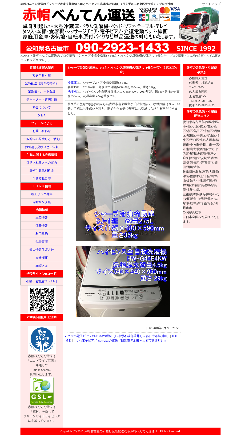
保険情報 (42, 225)
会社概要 (42, 258)
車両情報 (42, 217)
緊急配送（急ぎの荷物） (42, 83)
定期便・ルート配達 (42, 91)
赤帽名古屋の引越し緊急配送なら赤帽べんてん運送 (119, 431)
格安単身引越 (41, 75)
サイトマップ (211, 4)
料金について (41, 107)
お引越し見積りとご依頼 (42, 147)
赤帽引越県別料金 (41, 170)
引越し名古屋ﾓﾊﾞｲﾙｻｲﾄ (41, 281)
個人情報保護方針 (41, 249)
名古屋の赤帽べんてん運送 (204, 55)
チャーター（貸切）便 (41, 99)
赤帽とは (42, 266)
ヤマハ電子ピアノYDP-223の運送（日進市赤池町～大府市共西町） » (119, 340)
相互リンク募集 (41, 194)
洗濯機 (72, 91)
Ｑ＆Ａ (41, 115)
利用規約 (42, 233)
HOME (24, 55)
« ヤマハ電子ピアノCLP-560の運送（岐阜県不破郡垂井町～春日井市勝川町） (117, 336)
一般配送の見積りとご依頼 (41, 139)
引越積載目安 (41, 178)
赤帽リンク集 (41, 202)
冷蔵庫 (72, 82)
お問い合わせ (41, 131)
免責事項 (42, 241)
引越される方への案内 (41, 162)
